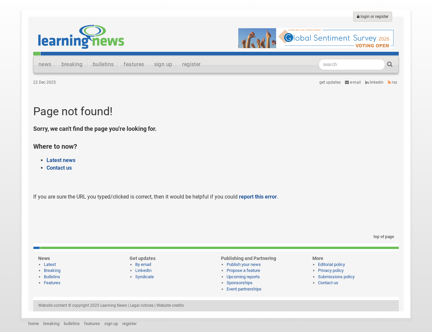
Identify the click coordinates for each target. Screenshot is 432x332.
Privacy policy (331, 270)
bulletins (103, 64)
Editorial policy (331, 264)
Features (52, 282)
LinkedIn (374, 82)
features (134, 64)
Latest (50, 264)
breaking (72, 64)
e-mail (353, 82)
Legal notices (142, 305)
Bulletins (52, 276)
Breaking (52, 270)
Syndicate (144, 276)
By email (143, 264)
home (33, 323)
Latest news (61, 160)
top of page (382, 236)
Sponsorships (240, 282)
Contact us (59, 168)
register (191, 64)
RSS (392, 82)
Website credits (170, 305)
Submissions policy (336, 276)
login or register (372, 16)
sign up (163, 64)
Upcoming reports (243, 276)
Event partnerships (244, 289)
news (45, 64)
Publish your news (244, 264)
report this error (258, 197)
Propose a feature (243, 270)
